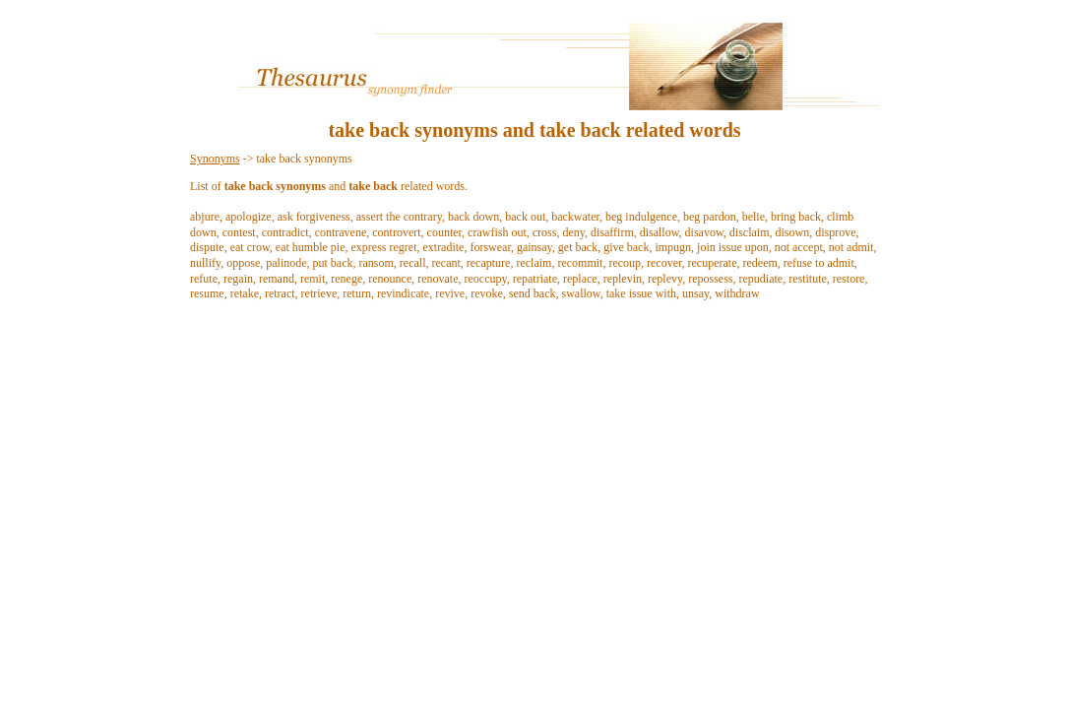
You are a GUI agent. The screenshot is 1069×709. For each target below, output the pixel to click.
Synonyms (215, 158)
